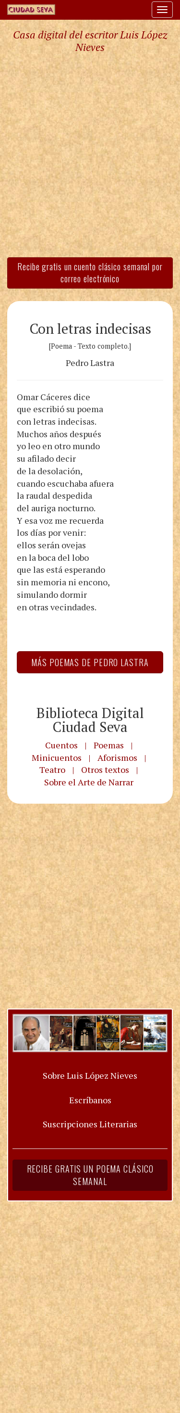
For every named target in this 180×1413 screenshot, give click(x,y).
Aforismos (117, 757)
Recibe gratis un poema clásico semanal (90, 1174)
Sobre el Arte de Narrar (88, 782)
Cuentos (61, 745)
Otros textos (105, 769)
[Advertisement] (90, 154)
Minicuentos (57, 757)
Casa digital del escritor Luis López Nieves (90, 41)
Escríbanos (90, 1100)
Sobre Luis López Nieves (90, 1075)
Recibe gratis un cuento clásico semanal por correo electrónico (90, 272)
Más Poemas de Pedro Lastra (89, 662)
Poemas (109, 745)
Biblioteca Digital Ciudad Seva (90, 720)
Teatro (52, 769)
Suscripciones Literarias (90, 1124)
